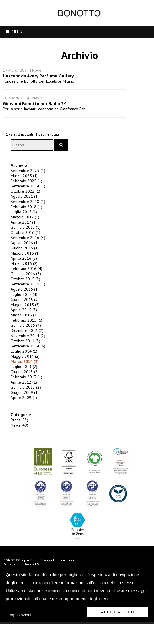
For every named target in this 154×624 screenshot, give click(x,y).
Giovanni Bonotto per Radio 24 (34, 92)
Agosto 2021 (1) (23, 193)
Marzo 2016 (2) (22, 260)
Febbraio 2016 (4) (24, 266)
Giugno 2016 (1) (23, 245)
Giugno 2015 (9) (23, 297)
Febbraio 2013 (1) (24, 374)
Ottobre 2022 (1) (23, 188)
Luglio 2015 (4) (22, 291)
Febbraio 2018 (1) (24, 204)
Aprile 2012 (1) (22, 379)
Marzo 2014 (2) (23, 358)
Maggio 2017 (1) (23, 214)
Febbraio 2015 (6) (24, 317)
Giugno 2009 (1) (23, 389)
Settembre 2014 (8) (26, 343)
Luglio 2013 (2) (22, 364)
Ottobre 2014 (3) (23, 338)
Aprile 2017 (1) (22, 219)
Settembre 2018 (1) (26, 199)
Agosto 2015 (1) (23, 286)
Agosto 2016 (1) (23, 240)
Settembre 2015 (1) (26, 281)
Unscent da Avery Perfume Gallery (38, 64)
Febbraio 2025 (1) (24, 178)
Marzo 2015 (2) (22, 312)
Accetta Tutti (117, 611)
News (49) (17, 422)
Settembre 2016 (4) (26, 235)
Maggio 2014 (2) (23, 353)
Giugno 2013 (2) (23, 369)
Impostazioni (20, 615)
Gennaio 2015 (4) (24, 322)
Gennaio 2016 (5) (24, 271)
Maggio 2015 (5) (23, 302)
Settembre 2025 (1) (26, 168)
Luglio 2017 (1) (22, 209)
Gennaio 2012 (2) (24, 384)
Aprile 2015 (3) (22, 307)
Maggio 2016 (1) (23, 250)
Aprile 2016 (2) (22, 255)
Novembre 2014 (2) (26, 333)
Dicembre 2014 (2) (25, 327)
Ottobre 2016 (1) (23, 229)
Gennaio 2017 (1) (23, 224)
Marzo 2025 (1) (22, 173)
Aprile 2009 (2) (22, 395)
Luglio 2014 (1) (22, 348)
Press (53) (17, 417)
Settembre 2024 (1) (26, 183)
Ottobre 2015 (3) (23, 276)
